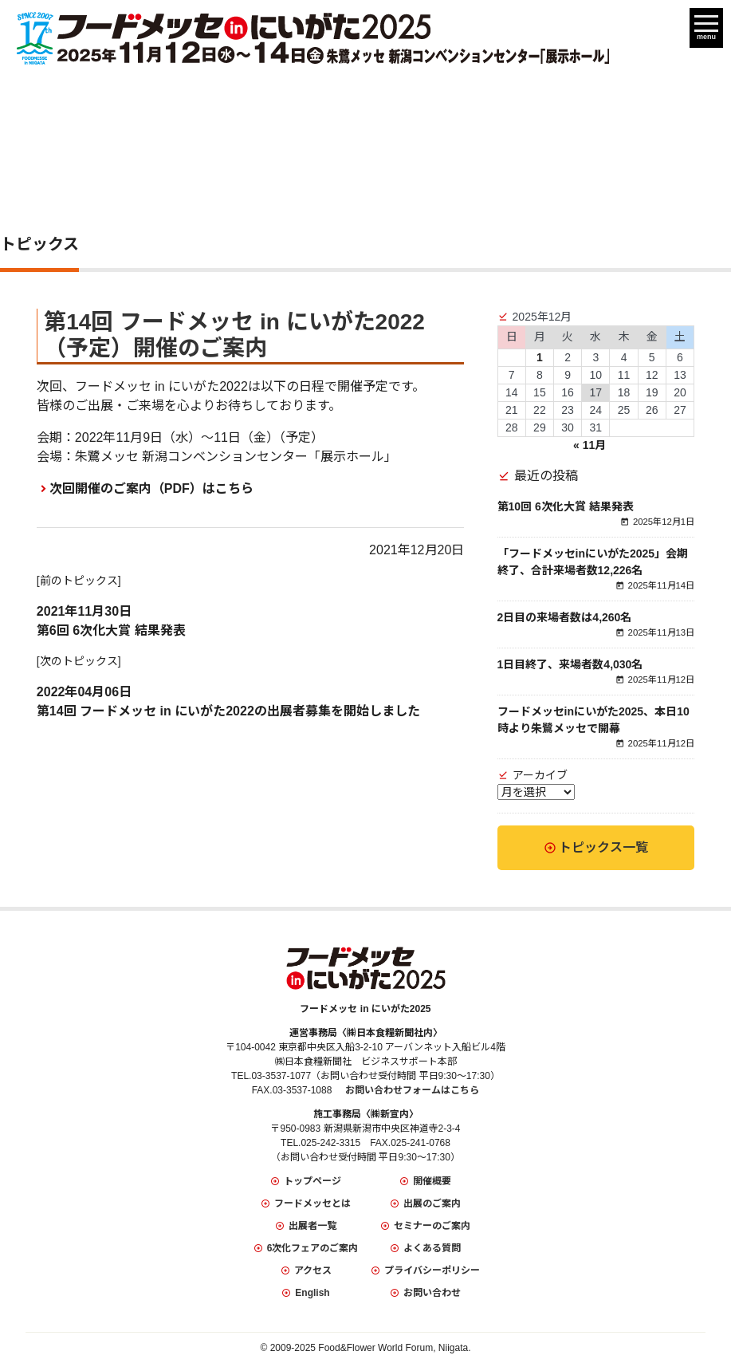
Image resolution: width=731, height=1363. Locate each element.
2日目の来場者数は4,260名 (564, 617)
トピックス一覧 (603, 847)
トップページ (312, 1181)
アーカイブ (540, 775)
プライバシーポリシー (432, 1270)
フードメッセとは (312, 1203)
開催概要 (432, 1181)
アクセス (313, 1270)
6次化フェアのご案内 (313, 1248)
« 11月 (589, 445)
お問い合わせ (432, 1292)
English (312, 1292)
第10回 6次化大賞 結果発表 (565, 506)
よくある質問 (432, 1248)
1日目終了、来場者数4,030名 (570, 664)
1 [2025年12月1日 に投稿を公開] (539, 357)
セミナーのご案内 (432, 1225)
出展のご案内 (432, 1203)
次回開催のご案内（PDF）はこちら (151, 488)
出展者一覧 (312, 1225)
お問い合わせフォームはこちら (412, 1090)
